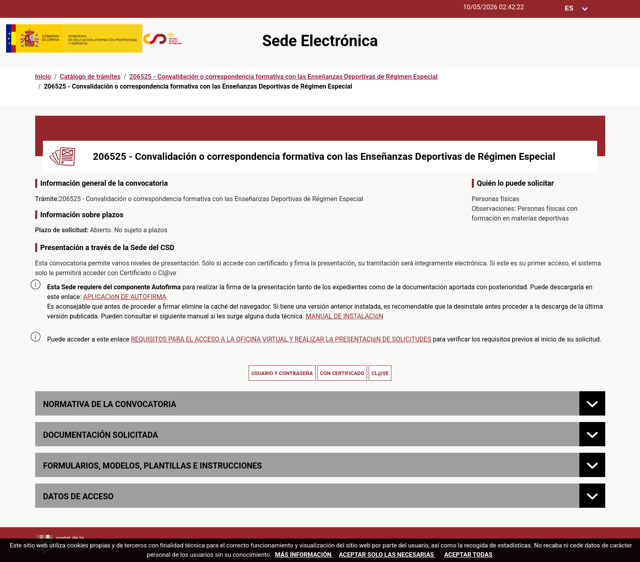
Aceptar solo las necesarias (387, 554)
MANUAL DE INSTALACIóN (344, 316)
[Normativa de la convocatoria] (592, 403)
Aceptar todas (468, 554)
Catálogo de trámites (90, 77)
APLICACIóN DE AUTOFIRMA (125, 297)
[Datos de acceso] (592, 496)
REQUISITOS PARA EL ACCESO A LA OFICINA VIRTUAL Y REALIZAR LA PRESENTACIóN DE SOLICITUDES (281, 339)
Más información (304, 554)
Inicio (43, 77)
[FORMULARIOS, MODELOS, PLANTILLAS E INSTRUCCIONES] (592, 465)
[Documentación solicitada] (592, 434)
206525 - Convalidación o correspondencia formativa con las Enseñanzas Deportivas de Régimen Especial (283, 77)
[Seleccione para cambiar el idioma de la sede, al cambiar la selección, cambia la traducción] (576, 8)
